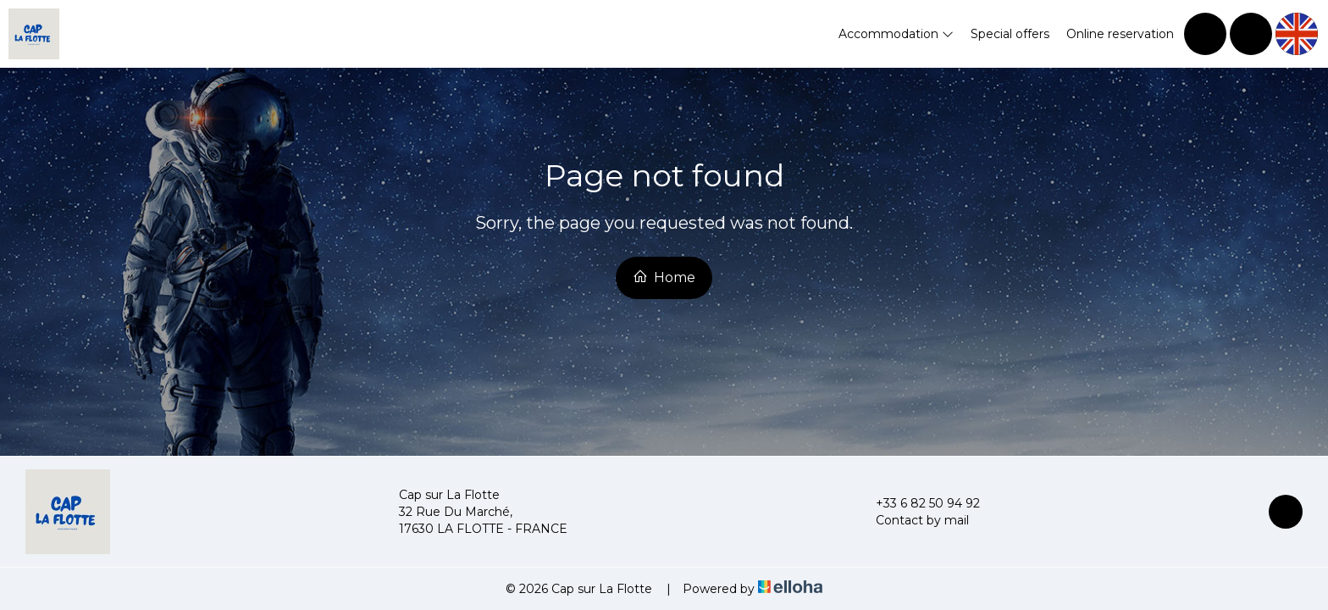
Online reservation (1120, 34)
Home (664, 277)
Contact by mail (912, 520)
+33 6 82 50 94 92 (918, 503)
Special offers (1010, 34)
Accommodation (896, 34)
